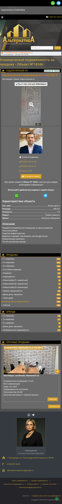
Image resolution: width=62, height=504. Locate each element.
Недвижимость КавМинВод (13, 10)
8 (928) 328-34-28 (27, 162)
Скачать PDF (25, 171)
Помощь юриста (33, 484)
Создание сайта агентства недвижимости (46, 496)
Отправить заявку (31, 176)
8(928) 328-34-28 (27, 166)
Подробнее (53, 399)
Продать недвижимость (39, 481)
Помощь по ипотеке (49, 484)
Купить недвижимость (20, 481)
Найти (57, 48)
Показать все (54, 406)
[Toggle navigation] (1, 17)
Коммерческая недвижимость (18, 53)
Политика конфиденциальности (30, 487)
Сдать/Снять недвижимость (14, 484)
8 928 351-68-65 (55, 17)
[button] (31, 103)
